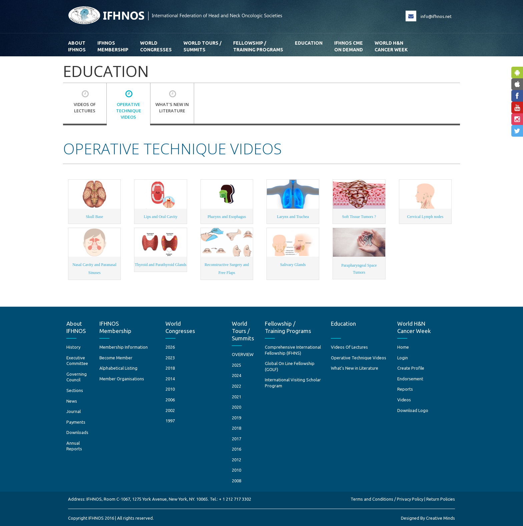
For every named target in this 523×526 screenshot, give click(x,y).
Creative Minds (440, 518)
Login (402, 357)
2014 (170, 378)
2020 (236, 407)
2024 (236, 375)
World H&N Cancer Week (391, 46)
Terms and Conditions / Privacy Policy (387, 499)
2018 (170, 368)
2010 (170, 389)
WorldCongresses (156, 46)
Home (403, 347)
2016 (236, 449)
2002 (170, 410)
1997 (170, 420)
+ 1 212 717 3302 (235, 499)
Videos (404, 399)
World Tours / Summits (202, 46)
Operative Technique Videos (358, 357)
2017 (236, 438)
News (71, 401)
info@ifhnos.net (436, 16)
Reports (405, 389)
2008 (236, 480)
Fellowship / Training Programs (258, 46)
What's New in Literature (354, 368)
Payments (75, 422)
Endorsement (410, 378)
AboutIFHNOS (77, 46)
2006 (170, 399)
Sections (74, 390)
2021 (236, 396)
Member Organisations (121, 378)
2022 (236, 386)
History (73, 347)
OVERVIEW (242, 354)
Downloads (77, 432)
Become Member (115, 357)
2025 (236, 365)
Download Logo (412, 410)
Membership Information (123, 347)
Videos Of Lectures (349, 347)
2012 (236, 459)
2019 (236, 417)
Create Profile (410, 368)
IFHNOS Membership (112, 46)
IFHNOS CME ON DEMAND (348, 46)
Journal (73, 411)
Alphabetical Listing (118, 368)
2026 (170, 347)
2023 (170, 357)
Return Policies (440, 499)
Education (309, 46)
